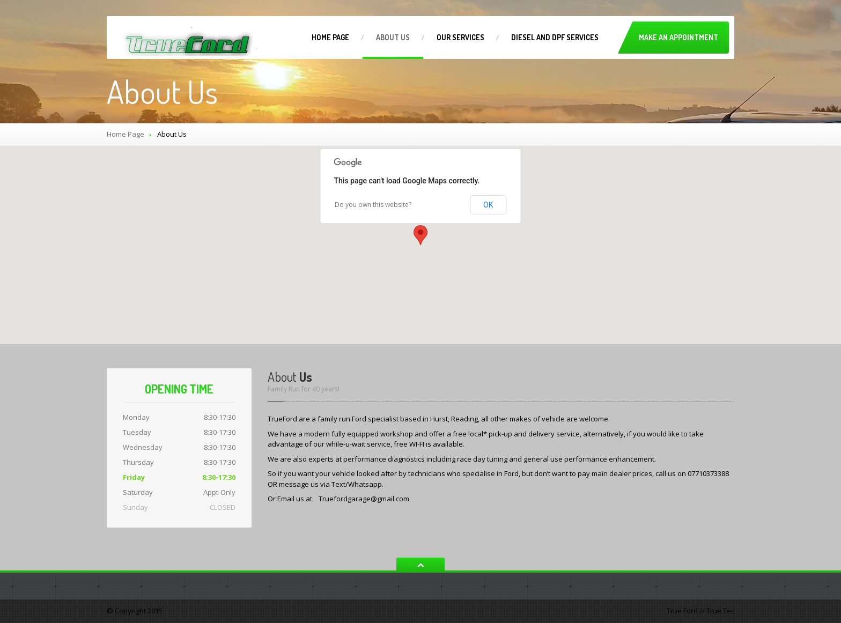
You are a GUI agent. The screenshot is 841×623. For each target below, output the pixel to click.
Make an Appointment (678, 37)
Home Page (125, 134)
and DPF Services (555, 37)
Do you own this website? (373, 204)
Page (330, 37)
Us (393, 37)
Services (460, 37)
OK (488, 205)
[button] (420, 235)
